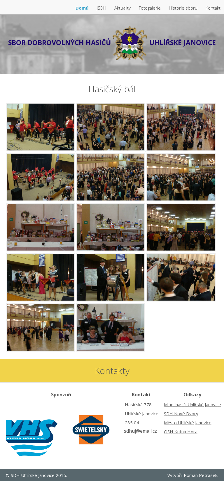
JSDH (102, 8)
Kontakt (213, 8)
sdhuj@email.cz (140, 431)
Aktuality (123, 8)
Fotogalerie (150, 8)
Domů (83, 8)
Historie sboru (184, 8)
